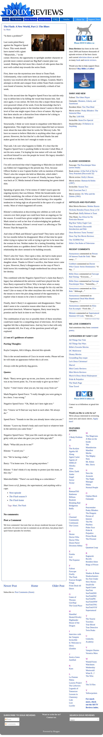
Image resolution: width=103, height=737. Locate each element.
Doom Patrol (74, 543)
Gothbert (72, 264)
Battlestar (73, 494)
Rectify (89, 559)
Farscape (72, 571)
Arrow (71, 480)
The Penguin (91, 513)
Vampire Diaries (92, 650)
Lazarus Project (75, 683)
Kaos (71, 668)
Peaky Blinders (92, 510)
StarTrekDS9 (91, 593)
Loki (71, 700)
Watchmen (90, 664)
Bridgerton (73, 505)
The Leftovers (75, 686)
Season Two (83, 187)
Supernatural (91, 610)
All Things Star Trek (77, 340)
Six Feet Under (92, 579)
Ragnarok (90, 556)
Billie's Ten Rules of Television (81, 243)
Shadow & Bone (92, 573)
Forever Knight (75, 580)
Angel (71, 477)
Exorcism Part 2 (80, 190)
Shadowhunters (92, 576)
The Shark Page (75, 383)
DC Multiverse (75, 351)
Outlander (90, 499)
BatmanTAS (74, 491)
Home (34, 585)
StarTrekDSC (91, 596)
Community (74, 520)
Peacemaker (91, 507)
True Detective (92, 627)
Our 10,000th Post (76, 240)
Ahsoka (72, 466)
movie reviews (90, 60)
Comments (10, 724)
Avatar (71, 483)
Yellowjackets (91, 693)
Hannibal (73, 614)
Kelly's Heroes (87, 177)
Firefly (72, 574)
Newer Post (10, 585)
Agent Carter (74, 457)
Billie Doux (74, 274)
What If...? (90, 673)
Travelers (89, 622)
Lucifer (72, 706)
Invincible (73, 640)
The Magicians (92, 436)
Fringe (71, 583)
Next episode (15, 493)
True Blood (90, 624)
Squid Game (91, 587)
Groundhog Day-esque (78, 358)
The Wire (89, 676)
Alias (71, 468)
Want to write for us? (51, 714)
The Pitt (89, 522)
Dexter (72, 534)
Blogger (56, 731)
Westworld (90, 670)
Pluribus (89, 524)
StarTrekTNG (91, 604)
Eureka (72, 554)
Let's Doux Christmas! (78, 361)
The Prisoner (91, 539)
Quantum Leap (92, 547)
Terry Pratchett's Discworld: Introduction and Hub (80, 227)
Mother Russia (93, 206)
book (78, 60)
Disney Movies (75, 354)
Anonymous (74, 253)
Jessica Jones (74, 657)
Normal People (92, 487)
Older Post (58, 585)
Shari (15, 505)
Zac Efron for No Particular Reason (81, 218)
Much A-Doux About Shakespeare (83, 375)
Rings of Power (92, 564)
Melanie (72, 313)
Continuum (73, 523)
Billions (72, 497)
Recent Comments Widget (94, 318)
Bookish (72, 500)
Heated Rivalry (75, 617)
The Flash (22, 505)
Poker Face (90, 527)
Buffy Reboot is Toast (88, 213)
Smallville (90, 584)
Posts (8, 719)
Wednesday (90, 667)
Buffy (71, 508)
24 (70, 440)
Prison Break (91, 536)
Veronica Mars (92, 653)
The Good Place (75, 605)
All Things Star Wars (77, 343)
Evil (70, 557)
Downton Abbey (75, 545)
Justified (72, 660)
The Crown (73, 525)
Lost (71, 703)
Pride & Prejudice (76, 379)
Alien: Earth (74, 471)
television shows (85, 57)
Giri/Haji (72, 603)
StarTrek (89, 590)
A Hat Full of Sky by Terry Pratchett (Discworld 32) (83, 172)
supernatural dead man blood (81, 298)
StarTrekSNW (91, 602)
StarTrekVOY (91, 607)
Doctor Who (74, 537)
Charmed (73, 517)
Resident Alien (92, 562)
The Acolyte (74, 448)
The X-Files (91, 684)
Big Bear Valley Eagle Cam (80, 223)
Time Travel (74, 386)
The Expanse (74, 560)
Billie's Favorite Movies (79, 347)
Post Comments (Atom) (24, 592)
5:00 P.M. (80, 116)
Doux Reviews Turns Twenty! (81, 232)
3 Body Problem (75, 437)
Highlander (73, 620)
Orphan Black (91, 496)
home (16, 500)
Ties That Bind (88, 107)
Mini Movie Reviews (77, 372)
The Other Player (83, 97)
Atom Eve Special (85, 120)
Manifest (89, 450)
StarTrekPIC (91, 599)
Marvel (72, 365)
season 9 (17, 496)
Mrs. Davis (90, 464)
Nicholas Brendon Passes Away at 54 (84, 210)
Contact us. (51, 717)
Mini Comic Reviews (77, 368)
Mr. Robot (90, 462)
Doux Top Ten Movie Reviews (81, 236)
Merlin (88, 453)
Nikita (88, 484)
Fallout (72, 568)
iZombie (72, 648)
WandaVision (91, 662)
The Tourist (90, 619)
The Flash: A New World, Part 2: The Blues (26, 26)
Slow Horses (91, 582)
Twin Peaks (90, 630)
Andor (71, 474)
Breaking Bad (74, 503)
